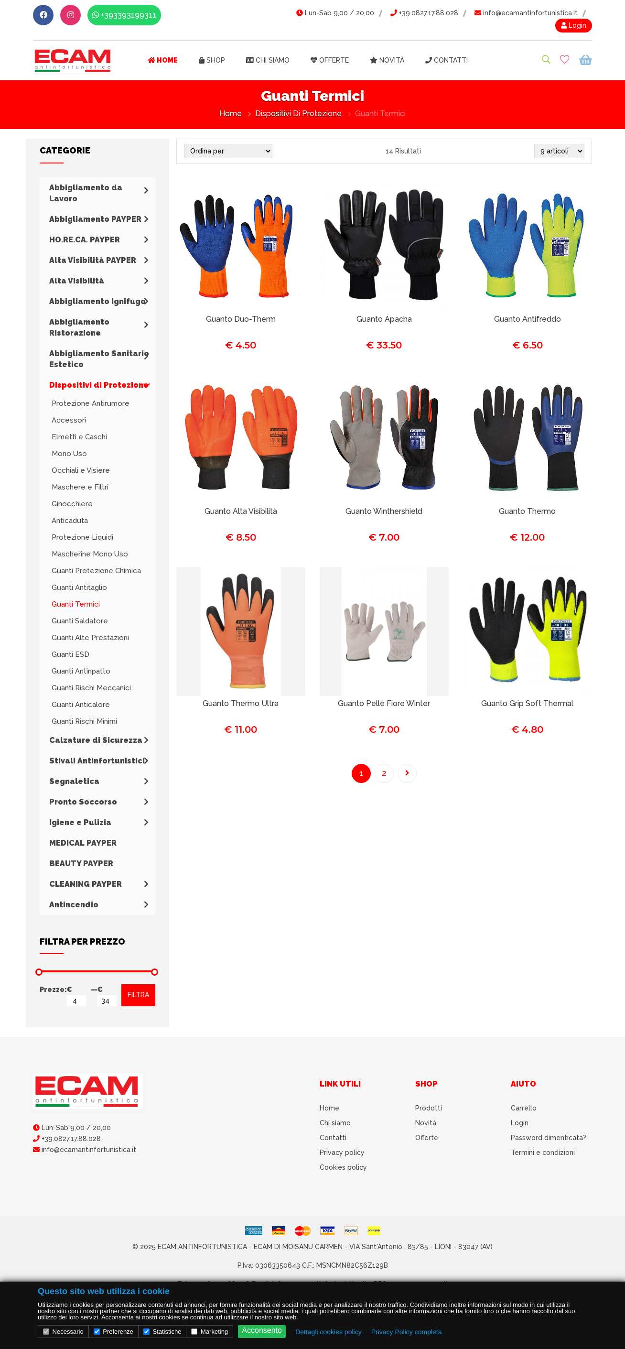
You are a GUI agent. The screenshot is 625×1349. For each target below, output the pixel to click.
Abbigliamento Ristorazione (79, 327)
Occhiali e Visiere (81, 470)
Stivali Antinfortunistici (97, 760)
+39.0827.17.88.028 (424, 13)
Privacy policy (342, 1152)
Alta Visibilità (76, 280)
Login (573, 25)
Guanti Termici (76, 604)
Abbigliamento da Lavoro (85, 193)
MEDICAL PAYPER (83, 843)
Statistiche (162, 1331)
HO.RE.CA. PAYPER (84, 239)
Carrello (524, 1108)
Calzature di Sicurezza (95, 740)
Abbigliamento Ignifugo (97, 301)
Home (163, 60)
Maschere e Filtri (80, 487)
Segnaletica (74, 781)
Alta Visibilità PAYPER (92, 260)
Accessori (69, 420)
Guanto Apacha (384, 319)
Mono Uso (69, 453)
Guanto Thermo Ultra (241, 703)
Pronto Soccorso (83, 801)
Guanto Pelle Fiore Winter (384, 703)
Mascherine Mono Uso (90, 554)
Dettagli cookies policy (328, 1332)
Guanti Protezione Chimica (96, 570)
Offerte (330, 60)
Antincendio (73, 904)
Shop (212, 60)
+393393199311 (124, 15)
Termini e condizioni (543, 1152)
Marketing (209, 1331)
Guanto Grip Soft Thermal (527, 703)
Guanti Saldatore (80, 621)
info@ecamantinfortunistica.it (526, 13)
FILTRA (138, 995)
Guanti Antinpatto (81, 671)
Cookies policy (343, 1167)
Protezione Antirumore (90, 403)
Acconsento (262, 1331)
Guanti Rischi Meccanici (91, 688)
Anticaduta (70, 520)
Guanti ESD (70, 654)
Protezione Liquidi (82, 537)
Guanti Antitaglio (79, 587)
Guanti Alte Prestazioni (90, 637)
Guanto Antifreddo (527, 319)
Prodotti (428, 1108)
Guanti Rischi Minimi (84, 721)
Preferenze (113, 1331)
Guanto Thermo (527, 511)
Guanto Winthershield (383, 511)
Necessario (63, 1331)
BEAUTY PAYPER (81, 863)
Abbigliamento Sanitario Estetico (99, 359)
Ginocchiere (72, 504)
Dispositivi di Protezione (298, 114)
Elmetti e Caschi (79, 437)
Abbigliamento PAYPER (95, 219)
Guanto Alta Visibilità (241, 511)
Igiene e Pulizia (80, 822)
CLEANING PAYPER (85, 884)
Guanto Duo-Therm (241, 319)
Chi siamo (268, 60)
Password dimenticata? (548, 1138)
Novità (387, 60)
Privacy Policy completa (406, 1332)
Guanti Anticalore (81, 704)
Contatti (446, 60)
